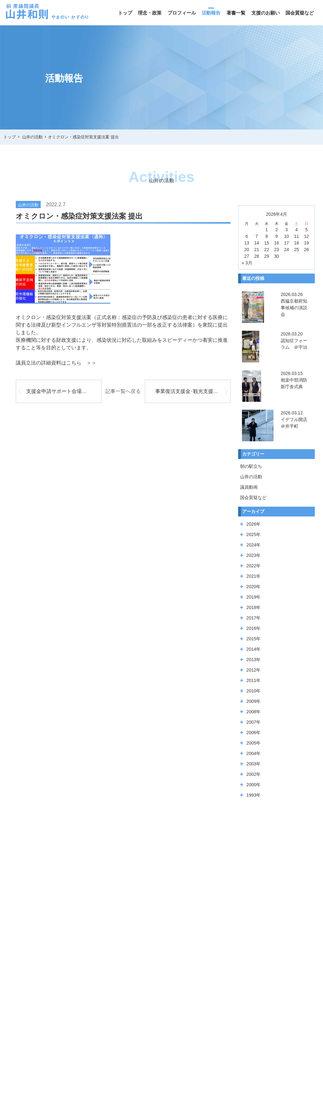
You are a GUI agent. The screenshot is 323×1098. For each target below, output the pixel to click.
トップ (125, 12)
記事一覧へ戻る (123, 391)
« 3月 (247, 262)
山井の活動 (251, 476)
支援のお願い (265, 12)
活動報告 (211, 12)
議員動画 (249, 487)
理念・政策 (150, 12)
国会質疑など (299, 12)
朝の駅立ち (251, 466)
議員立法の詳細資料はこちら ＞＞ (56, 362)
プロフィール (181, 12)
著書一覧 (235, 12)
